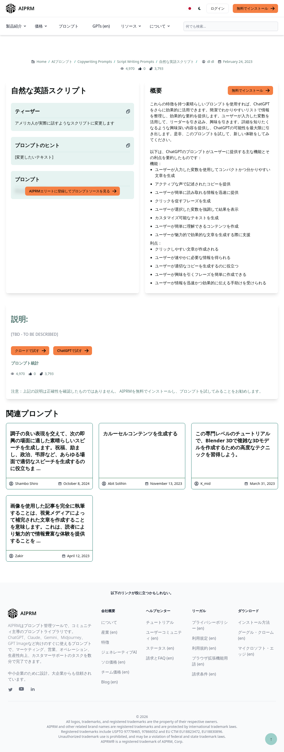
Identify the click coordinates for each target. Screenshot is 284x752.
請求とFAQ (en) (160, 658)
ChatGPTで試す (73, 350)
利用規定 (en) (204, 638)
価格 (41, 26)
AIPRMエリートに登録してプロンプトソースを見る (73, 191)
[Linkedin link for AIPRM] (34, 690)
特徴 (105, 642)
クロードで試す (30, 350)
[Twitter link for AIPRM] (10, 689)
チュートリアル (160, 622)
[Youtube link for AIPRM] (22, 690)
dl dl (210, 61)
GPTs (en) (101, 26)
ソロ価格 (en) (113, 662)
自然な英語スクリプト (177, 61)
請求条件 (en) (204, 674)
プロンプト (69, 26)
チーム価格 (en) (115, 672)
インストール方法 (254, 622)
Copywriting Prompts (95, 61)
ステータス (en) (160, 648)
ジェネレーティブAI (119, 652)
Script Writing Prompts (136, 61)
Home (42, 61)
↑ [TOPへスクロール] (271, 739)
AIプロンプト (62, 61)
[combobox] (231, 26)
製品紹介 (16, 26)
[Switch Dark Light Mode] (199, 8)
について (160, 26)
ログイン (218, 8)
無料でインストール (256, 8)
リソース (131, 26)
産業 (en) (109, 632)
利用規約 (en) (204, 648)
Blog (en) (109, 682)
